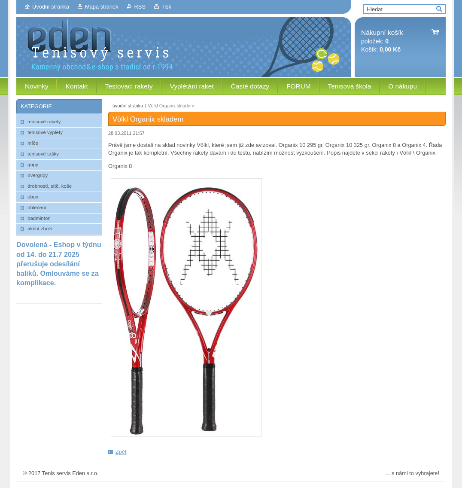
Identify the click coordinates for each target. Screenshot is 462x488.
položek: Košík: (382, 41)
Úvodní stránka (50, 6)
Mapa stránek (102, 6)
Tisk (166, 6)
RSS (140, 6)
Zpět (121, 451)
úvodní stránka (127, 105)
